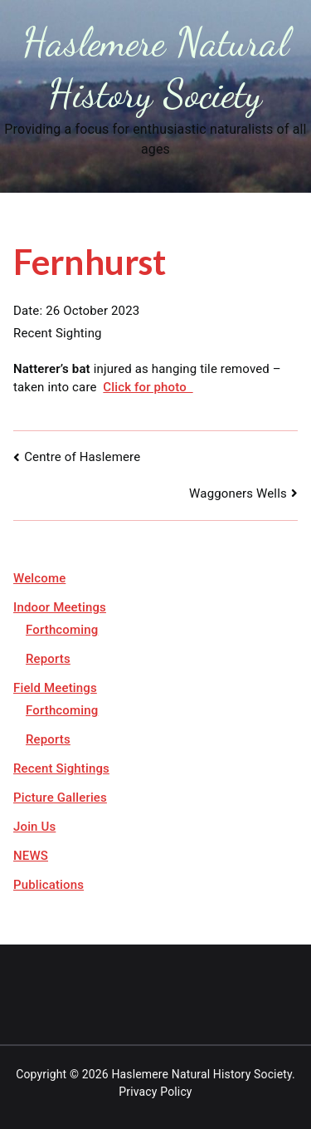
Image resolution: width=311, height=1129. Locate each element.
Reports (48, 658)
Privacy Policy (155, 1091)
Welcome (39, 578)
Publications (48, 884)
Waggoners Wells (238, 493)
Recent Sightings (61, 768)
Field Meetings (55, 687)
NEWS (30, 855)
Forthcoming (62, 629)
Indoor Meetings (59, 607)
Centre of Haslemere (82, 456)
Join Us (34, 826)
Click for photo (147, 387)
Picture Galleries (60, 797)
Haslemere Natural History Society (201, 1074)
